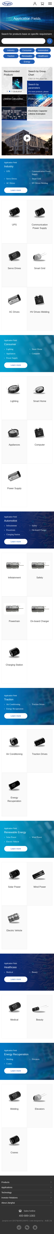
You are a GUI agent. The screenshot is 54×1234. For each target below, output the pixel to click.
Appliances (10, 365)
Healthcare (43, 56)
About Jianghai (8, 1203)
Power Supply (12, 370)
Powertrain (10, 542)
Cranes (9, 1075)
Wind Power (37, 849)
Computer (36, 365)
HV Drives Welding (40, 195)
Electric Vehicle (12, 853)
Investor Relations (9, 1198)
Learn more (16, 202)
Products (5, 1182)
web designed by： (41, 1221)
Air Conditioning (13, 716)
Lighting (9, 361)
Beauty (35, 984)
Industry (11, 50)
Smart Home (37, 361)
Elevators (35, 1071)
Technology (6, 1192)
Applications (6, 1187)
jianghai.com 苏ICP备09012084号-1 (16, 1221)
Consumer (27, 50)
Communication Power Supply (41, 184)
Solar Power (11, 849)
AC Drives (10, 195)
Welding (9, 1071)
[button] (7, 91)
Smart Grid (36, 190)
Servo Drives (11, 190)
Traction (10, 56)
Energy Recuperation (27, 62)
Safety (34, 537)
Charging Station (13, 546)
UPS (8, 183)
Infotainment (11, 537)
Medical (9, 984)
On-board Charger (39, 542)
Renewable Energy (27, 56)
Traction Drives (38, 716)
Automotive (43, 50)
